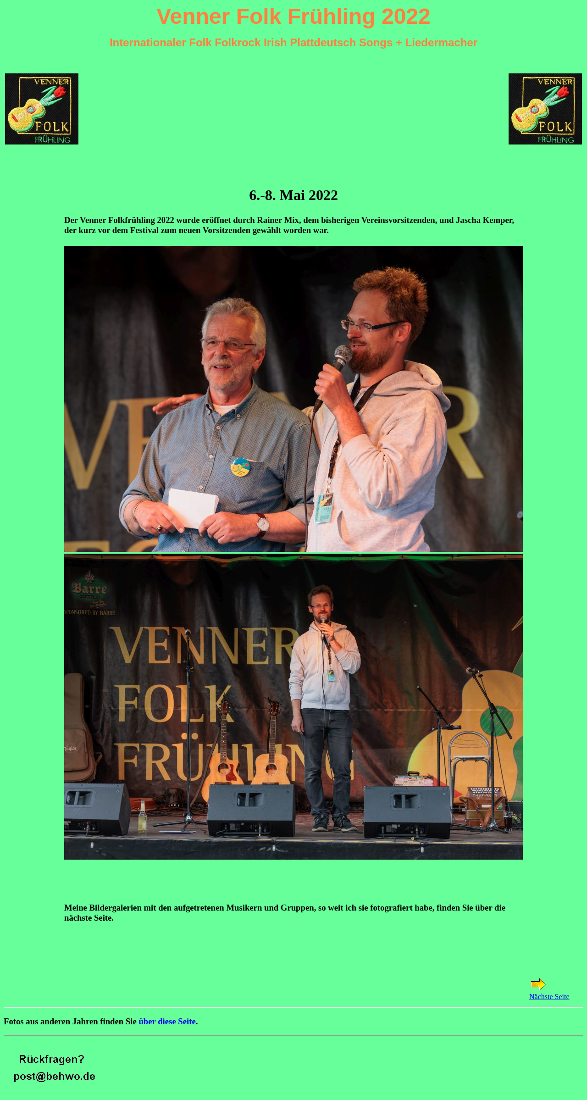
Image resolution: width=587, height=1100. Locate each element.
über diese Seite (166, 1021)
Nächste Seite (549, 996)
